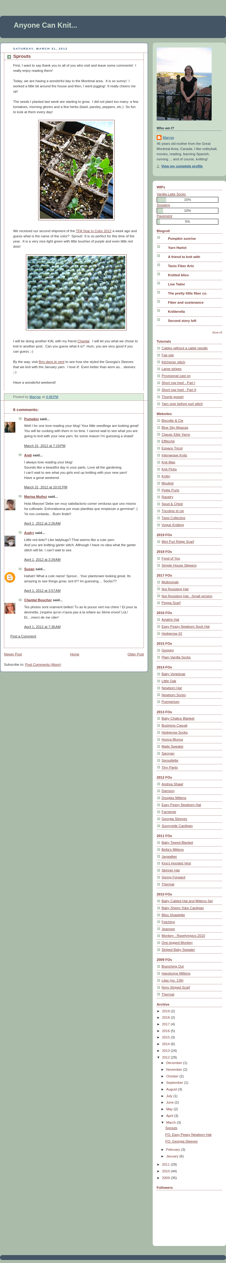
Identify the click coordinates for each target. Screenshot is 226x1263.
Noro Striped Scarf (176, 987)
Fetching (168, 922)
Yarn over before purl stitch (182, 404)
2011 (166, 1164)
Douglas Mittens (174, 798)
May (170, 1109)
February (173, 1149)
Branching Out (173, 966)
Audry (29, 533)
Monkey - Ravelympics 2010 (183, 935)
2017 (166, 1024)
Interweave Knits (174, 455)
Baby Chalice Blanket (178, 718)
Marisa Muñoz (35, 496)
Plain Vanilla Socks (176, 657)
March (171, 1122)
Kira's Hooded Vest (176, 863)
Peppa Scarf (171, 603)
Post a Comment (23, 636)
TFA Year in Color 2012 (94, 231)
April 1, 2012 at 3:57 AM (42, 590)
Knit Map (168, 462)
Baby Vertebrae (173, 674)
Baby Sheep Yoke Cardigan (183, 908)
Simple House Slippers (179, 565)
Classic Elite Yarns (176, 434)
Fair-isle (168, 355)
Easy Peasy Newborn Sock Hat (186, 626)
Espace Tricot (172, 448)
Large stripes (172, 369)
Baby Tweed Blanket (177, 842)
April (170, 1116)
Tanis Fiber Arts (181, 266)
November (174, 1069)
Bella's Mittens (173, 849)
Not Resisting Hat (175, 589)
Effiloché (168, 441)
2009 (166, 1178)
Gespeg (168, 650)
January (172, 1156)
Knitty (166, 476)
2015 (166, 1037)
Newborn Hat (172, 688)
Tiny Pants (170, 767)
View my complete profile (182, 166)
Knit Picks (169, 469)
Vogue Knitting (173, 525)
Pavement (164, 216)
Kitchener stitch (173, 362)
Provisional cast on (176, 376)
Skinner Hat (171, 870)
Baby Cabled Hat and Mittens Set (187, 901)
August (172, 1089)
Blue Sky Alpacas (175, 427)
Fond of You (171, 558)
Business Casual (174, 725)
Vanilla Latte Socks (171, 194)
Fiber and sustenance (185, 302)
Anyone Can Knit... (45, 25)
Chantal (83, 341)
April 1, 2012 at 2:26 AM (42, 523)
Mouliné (168, 483)
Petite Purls (170, 490)
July (169, 1096)
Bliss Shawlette (173, 915)
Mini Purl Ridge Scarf (178, 541)
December (174, 1063)
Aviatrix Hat (170, 619)
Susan (29, 569)
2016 (166, 1031)
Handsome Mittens (176, 973)
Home (74, 654)
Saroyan (168, 753)
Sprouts (171, 1128)
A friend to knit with (184, 257)
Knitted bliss (178, 275)
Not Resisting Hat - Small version (187, 596)
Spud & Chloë (172, 504)
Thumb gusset (173, 397)
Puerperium (171, 701)
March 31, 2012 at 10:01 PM (45, 487)
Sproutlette (170, 760)
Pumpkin (31, 419)
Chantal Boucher (38, 600)
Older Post (135, 654)
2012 (166, 1057)
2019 (166, 1011)
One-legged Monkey (177, 942)
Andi (28, 455)
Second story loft (182, 321)
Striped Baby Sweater (178, 949)
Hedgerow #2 (172, 633)
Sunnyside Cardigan (177, 826)
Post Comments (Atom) (43, 664)
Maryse (168, 137)
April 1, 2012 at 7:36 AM (42, 627)
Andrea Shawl (172, 784)
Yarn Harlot (177, 247)
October (172, 1076)
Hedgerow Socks (175, 732)
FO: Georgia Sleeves (181, 1141)
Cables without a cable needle (185, 348)
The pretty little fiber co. (187, 293)
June (170, 1102)
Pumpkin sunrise (182, 238)
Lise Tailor (176, 284)
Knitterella (176, 311)
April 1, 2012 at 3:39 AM (42, 559)
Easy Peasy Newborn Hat (181, 805)
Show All (217, 332)
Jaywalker (169, 856)
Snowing (163, 205)
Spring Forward (173, 877)
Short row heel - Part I (178, 383)
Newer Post (13, 654)
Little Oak (169, 681)
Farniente (169, 812)
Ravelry (167, 497)
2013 (166, 1050)
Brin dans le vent (51, 362)
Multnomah (170, 582)
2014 (166, 1044)
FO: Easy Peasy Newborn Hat (188, 1134)
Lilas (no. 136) (173, 980)
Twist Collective (173, 518)
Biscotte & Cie (172, 420)
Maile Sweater (173, 746)
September (175, 1082)
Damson (168, 791)
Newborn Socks (174, 695)
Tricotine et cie (173, 511)
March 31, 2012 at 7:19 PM (44, 446)
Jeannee (168, 929)
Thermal (168, 884)
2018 (166, 1017)
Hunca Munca (172, 739)
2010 (166, 1171)
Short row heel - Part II (179, 390)
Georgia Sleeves (174, 819)
